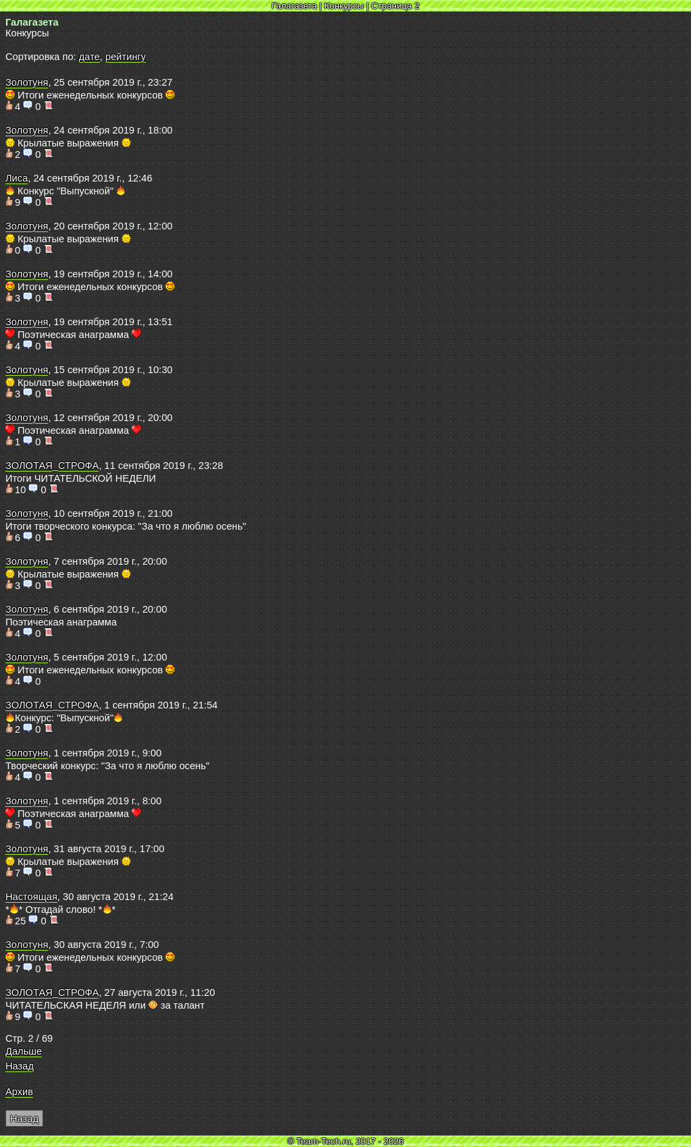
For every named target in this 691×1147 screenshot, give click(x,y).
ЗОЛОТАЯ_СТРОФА (52, 465)
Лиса (16, 178)
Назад (19, 1066)
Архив (19, 1091)
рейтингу (125, 56)
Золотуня (26, 82)
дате (89, 56)
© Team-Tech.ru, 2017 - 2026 (345, 1141)
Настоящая (31, 896)
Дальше (23, 1051)
